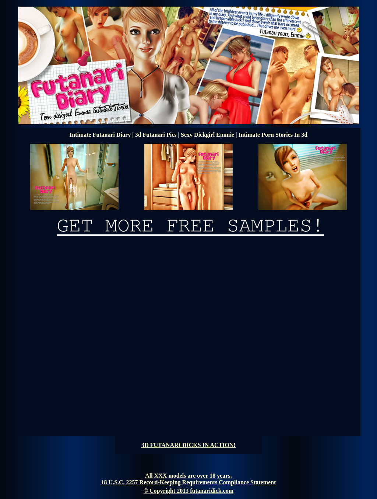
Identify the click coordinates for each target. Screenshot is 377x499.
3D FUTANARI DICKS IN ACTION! (188, 445)
